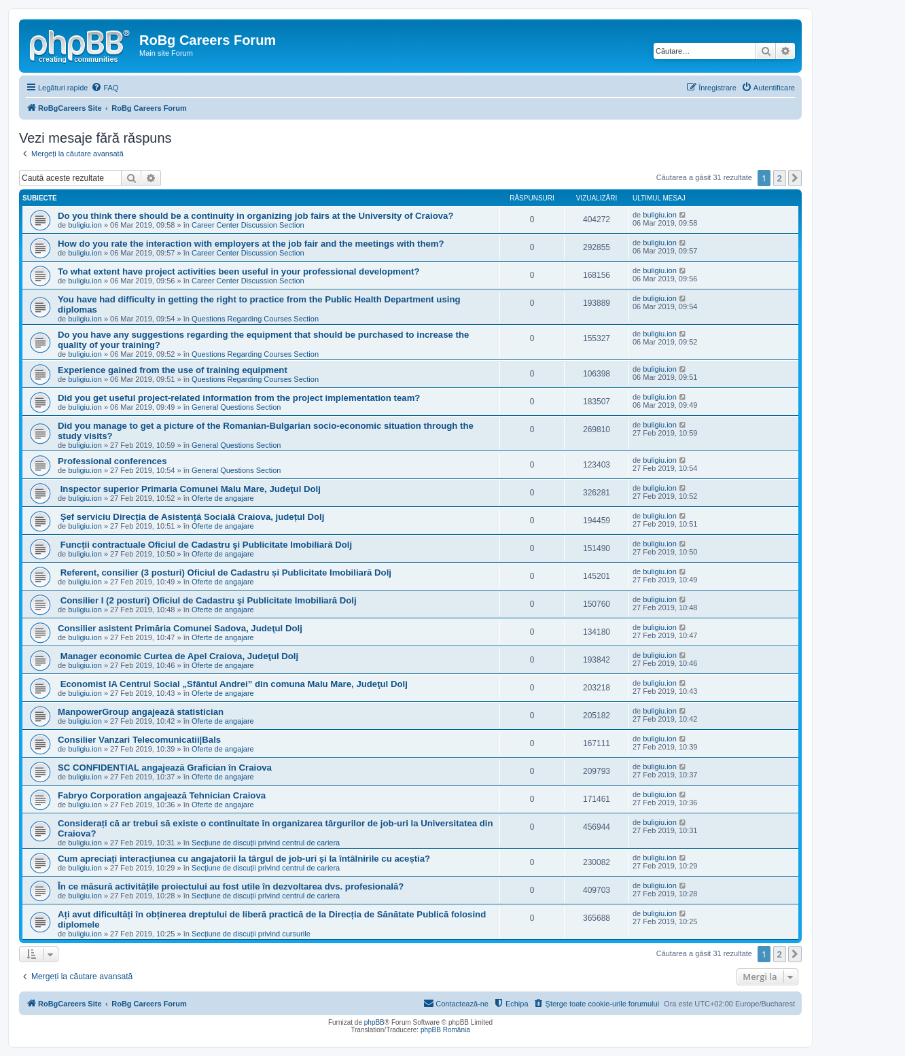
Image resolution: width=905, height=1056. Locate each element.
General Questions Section (236, 407)
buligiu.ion (85, 225)
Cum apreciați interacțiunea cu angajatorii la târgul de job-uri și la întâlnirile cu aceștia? (244, 858)
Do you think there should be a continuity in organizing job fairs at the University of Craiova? (256, 216)
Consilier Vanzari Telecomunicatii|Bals (139, 740)
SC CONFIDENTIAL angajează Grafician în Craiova (165, 767)
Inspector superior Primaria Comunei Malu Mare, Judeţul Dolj (189, 489)
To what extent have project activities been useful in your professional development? (239, 271)
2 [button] (779, 178)
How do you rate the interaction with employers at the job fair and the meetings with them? (251, 244)
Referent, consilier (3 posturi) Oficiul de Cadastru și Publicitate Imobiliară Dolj (224, 572)
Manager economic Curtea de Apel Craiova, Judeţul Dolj (178, 656)
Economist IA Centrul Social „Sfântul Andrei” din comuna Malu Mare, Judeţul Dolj (233, 684)
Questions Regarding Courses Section (255, 319)
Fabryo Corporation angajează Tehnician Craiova (162, 795)
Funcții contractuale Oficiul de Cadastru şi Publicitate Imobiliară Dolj (205, 545)
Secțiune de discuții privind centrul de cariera (266, 843)
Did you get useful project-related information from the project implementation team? (239, 398)
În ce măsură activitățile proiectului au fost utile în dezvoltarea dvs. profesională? (231, 886)
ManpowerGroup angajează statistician (141, 712)
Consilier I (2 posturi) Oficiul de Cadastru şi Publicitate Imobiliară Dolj (207, 600)
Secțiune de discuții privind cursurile (251, 934)
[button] (795, 178)
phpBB (374, 1022)
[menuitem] (104, 88)
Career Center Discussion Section (248, 225)
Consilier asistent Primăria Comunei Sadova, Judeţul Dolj (180, 628)
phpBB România (445, 1030)
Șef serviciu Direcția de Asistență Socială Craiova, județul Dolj (191, 517)
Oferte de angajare (223, 498)
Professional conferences (112, 461)
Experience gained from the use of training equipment (172, 370)
